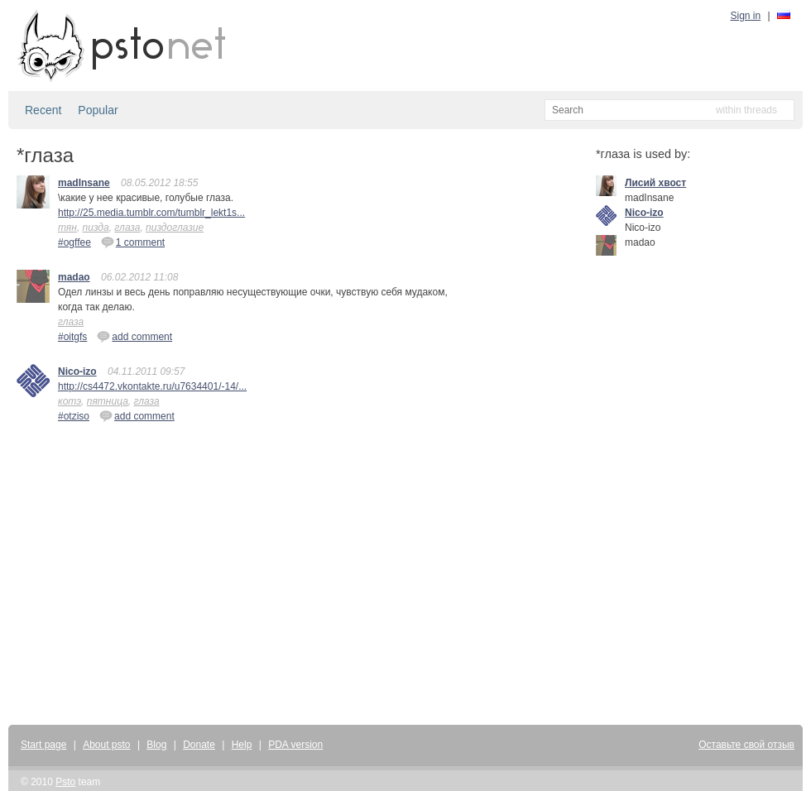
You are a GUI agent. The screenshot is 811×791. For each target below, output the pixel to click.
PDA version (295, 744)
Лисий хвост (655, 183)
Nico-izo (77, 371)
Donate (199, 744)
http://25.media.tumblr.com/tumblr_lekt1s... (151, 212)
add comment (134, 336)
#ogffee (74, 242)
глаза (127, 227)
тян (67, 227)
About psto (106, 744)
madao (74, 277)
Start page (43, 744)
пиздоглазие (175, 227)
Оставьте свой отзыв (746, 744)
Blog (156, 744)
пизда (96, 227)
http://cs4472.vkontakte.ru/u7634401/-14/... (152, 386)
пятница (107, 401)
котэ (69, 401)
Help (242, 744)
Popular (98, 110)
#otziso (73, 416)
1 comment (133, 241)
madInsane (84, 183)
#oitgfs (72, 337)
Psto (65, 782)
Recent (43, 110)
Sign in (746, 16)
